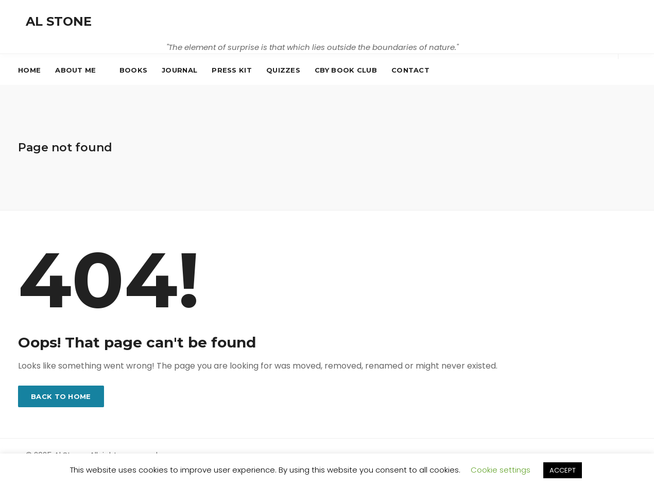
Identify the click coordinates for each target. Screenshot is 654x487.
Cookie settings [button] (500, 469)
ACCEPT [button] (562, 470)
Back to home (61, 396)
